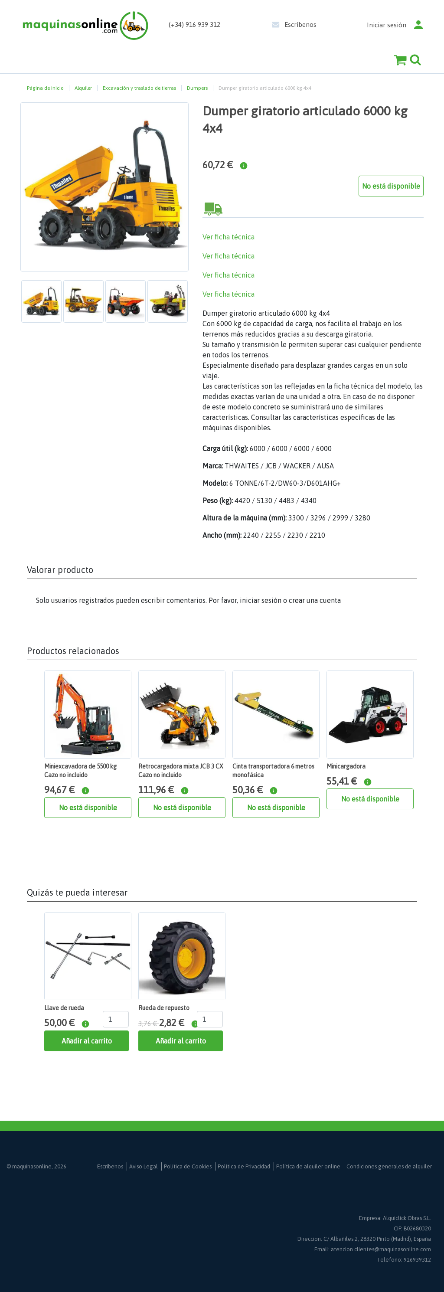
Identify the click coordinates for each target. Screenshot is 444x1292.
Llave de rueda (64, 1007)
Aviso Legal (143, 1166)
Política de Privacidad (244, 1166)
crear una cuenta (315, 600)
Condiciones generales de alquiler (389, 1166)
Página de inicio (45, 88)
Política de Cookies (188, 1166)
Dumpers (197, 88)
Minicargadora (346, 766)
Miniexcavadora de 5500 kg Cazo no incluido (80, 770)
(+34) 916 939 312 (194, 24)
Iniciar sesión (386, 25)
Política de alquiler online (308, 1166)
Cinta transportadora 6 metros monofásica (273, 770)
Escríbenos (300, 24)
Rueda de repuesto (163, 1007)
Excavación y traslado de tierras (139, 88)
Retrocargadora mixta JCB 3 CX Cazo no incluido (180, 770)
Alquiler (83, 88)
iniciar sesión (260, 600)
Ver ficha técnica (228, 237)
